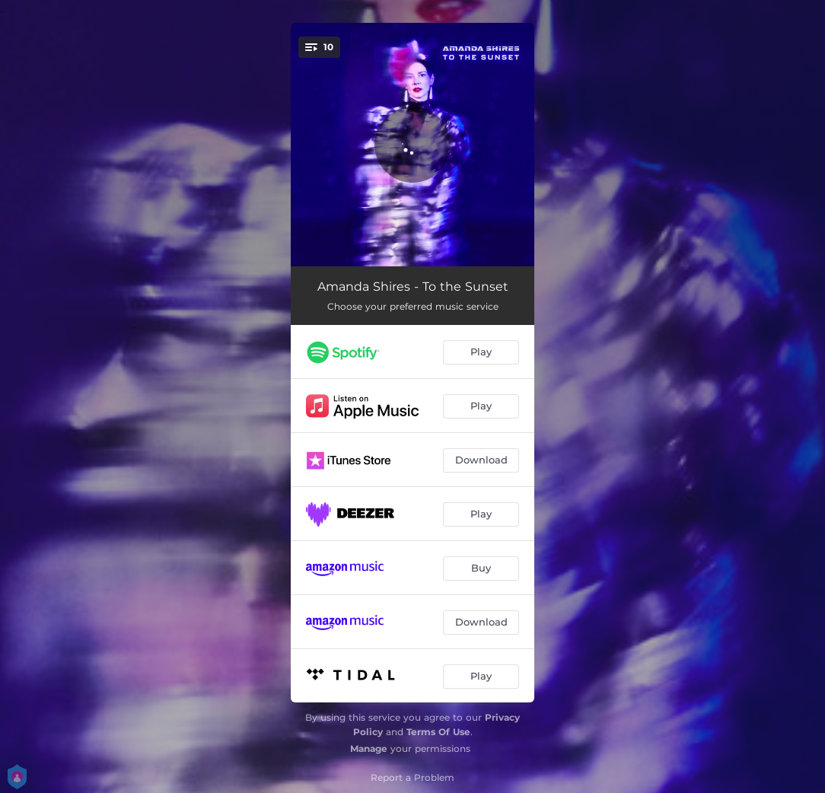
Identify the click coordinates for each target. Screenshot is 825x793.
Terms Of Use (438, 731)
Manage (368, 748)
